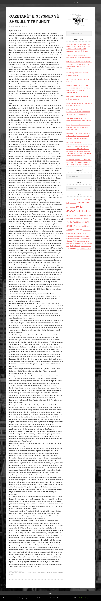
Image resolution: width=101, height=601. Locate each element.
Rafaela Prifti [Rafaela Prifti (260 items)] (71, 241)
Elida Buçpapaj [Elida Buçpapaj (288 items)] (78, 215)
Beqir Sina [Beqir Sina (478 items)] (80, 211)
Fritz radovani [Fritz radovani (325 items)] (79, 226)
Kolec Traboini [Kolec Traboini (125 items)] (75, 233)
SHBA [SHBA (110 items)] (67, 246)
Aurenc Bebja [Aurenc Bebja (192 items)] (70, 207)
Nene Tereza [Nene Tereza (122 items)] (77, 238)
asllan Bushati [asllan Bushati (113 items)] (73, 203)
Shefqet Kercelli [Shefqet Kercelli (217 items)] (75, 246)
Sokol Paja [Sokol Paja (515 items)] (71, 248)
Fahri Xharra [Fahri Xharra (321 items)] (78, 222)
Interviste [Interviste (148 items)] (85, 230)
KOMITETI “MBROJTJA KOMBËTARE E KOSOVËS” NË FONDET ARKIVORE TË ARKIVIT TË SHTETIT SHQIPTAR (79, 162)
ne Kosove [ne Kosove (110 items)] (71, 238)
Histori (19, 576)
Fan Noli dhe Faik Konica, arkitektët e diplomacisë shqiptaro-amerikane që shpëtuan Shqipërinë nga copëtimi (78, 136)
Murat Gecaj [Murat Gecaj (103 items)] (82, 236)
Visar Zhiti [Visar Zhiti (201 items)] (87, 249)
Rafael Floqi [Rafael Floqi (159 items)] (79, 241)
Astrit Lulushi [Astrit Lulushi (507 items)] (83, 202)
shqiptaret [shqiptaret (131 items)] (88, 246)
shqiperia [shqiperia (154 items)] (83, 246)
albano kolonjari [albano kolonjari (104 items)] (69, 199)
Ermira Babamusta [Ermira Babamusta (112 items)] (78, 218)
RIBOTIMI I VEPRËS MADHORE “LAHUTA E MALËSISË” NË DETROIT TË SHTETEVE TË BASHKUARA (78, 112)
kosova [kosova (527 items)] (83, 233)
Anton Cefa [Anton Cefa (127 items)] (84, 200)
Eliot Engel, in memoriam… (74, 142)
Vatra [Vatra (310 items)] (82, 249)
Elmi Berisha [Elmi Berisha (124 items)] (87, 215)
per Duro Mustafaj (46, 578)
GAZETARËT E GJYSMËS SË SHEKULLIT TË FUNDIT (34, 21)
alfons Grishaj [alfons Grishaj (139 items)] (77, 200)
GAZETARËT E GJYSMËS (24, 578)
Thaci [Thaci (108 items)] (78, 249)
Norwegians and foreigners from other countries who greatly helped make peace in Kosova (78, 127)
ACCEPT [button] (94, 598)
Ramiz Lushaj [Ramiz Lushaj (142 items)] (74, 243)
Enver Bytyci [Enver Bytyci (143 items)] (69, 218)
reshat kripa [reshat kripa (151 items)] (81, 243)
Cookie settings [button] (83, 598)
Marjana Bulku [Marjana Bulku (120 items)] (75, 236)
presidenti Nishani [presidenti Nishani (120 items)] (85, 238)
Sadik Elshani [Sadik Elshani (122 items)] (88, 243)
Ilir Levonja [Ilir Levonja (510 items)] (77, 229)
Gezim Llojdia (36, 578)
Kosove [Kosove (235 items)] (69, 236)
